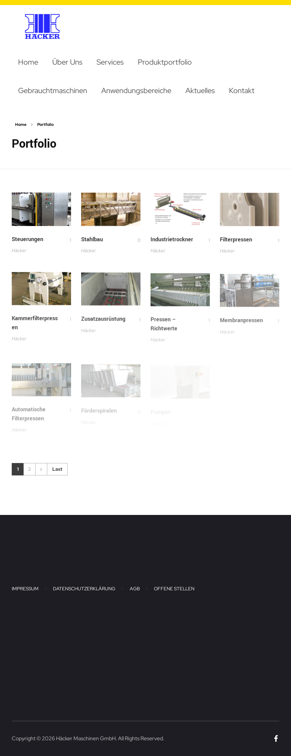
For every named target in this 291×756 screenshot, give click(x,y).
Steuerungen (27, 240)
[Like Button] (66, 240)
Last (57, 469)
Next (41, 469)
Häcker (19, 251)
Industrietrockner (172, 241)
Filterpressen (236, 242)
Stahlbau (92, 240)
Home (20, 124)
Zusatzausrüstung (103, 324)
